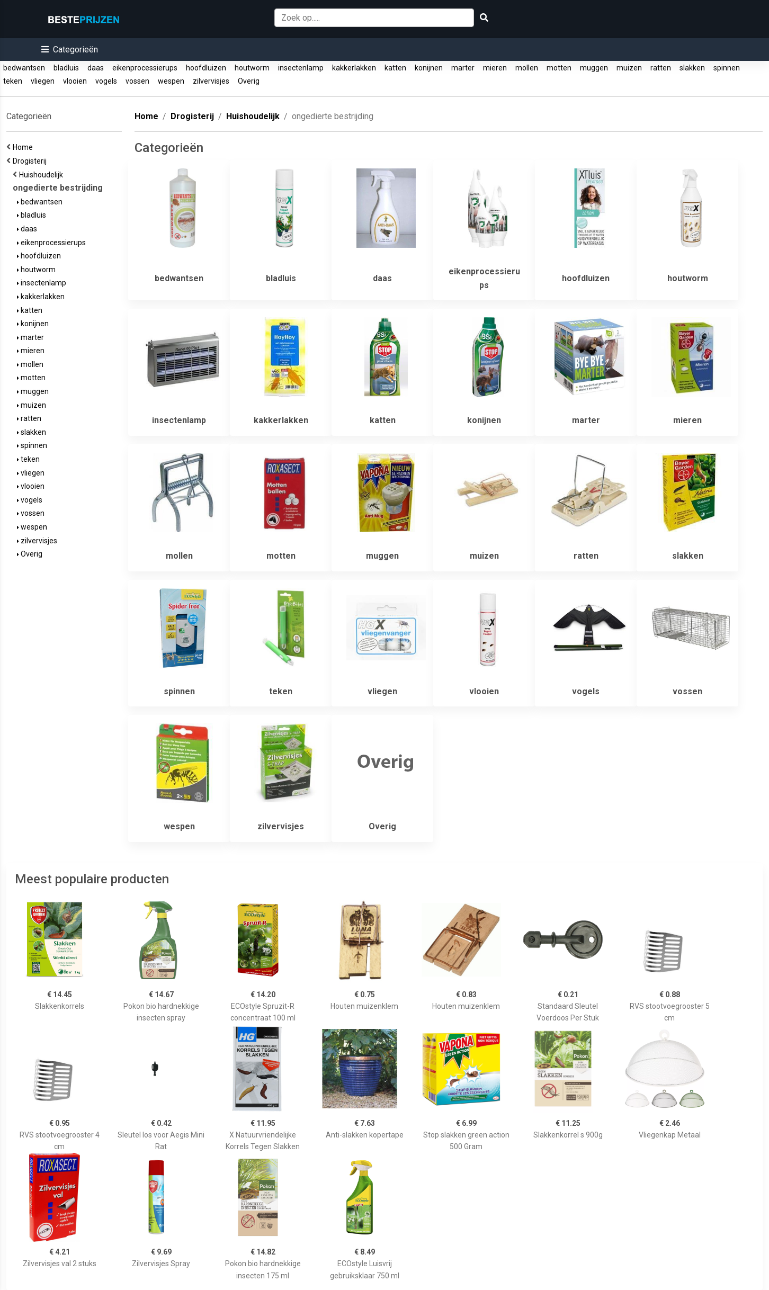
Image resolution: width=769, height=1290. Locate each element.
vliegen (43, 81)
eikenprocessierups (145, 68)
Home (24, 147)
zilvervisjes (211, 81)
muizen (629, 68)
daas (95, 68)
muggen (594, 68)
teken (12, 81)
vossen (137, 81)
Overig (249, 81)
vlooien (75, 81)
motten (559, 68)
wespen (171, 81)
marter (463, 68)
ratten (660, 68)
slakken (692, 68)
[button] (69, 49)
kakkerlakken (354, 68)
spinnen (726, 68)
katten (395, 68)
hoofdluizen (206, 68)
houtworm (252, 68)
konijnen (429, 68)
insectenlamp (301, 68)
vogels (106, 81)
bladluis (66, 68)
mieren (495, 68)
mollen (526, 68)
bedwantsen (24, 68)
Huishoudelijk (42, 175)
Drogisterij (31, 161)
